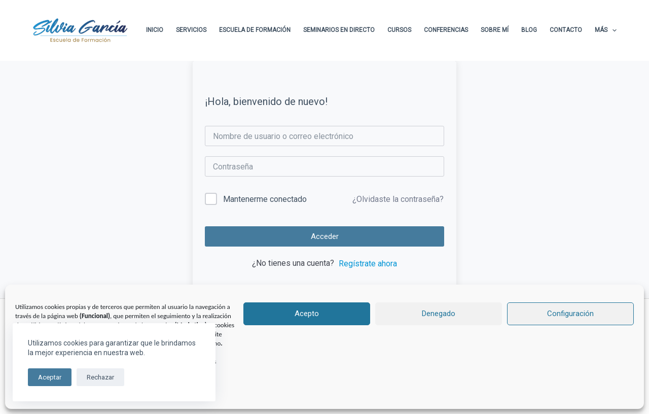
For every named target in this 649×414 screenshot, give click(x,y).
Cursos (399, 29)
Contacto (566, 29)
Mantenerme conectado (265, 199)
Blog (529, 29)
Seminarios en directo (339, 29)
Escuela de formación (255, 29)
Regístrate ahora (368, 263)
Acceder (325, 236)
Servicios (191, 29)
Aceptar (49, 377)
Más (606, 30)
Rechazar (100, 377)
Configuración (570, 313)
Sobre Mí (495, 29)
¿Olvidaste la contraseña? (398, 199)
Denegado (438, 313)
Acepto (307, 313)
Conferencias (446, 29)
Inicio (154, 29)
